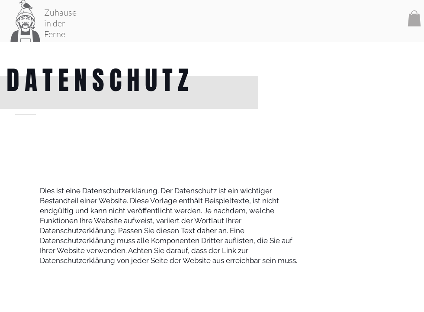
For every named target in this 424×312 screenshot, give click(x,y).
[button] (414, 18)
